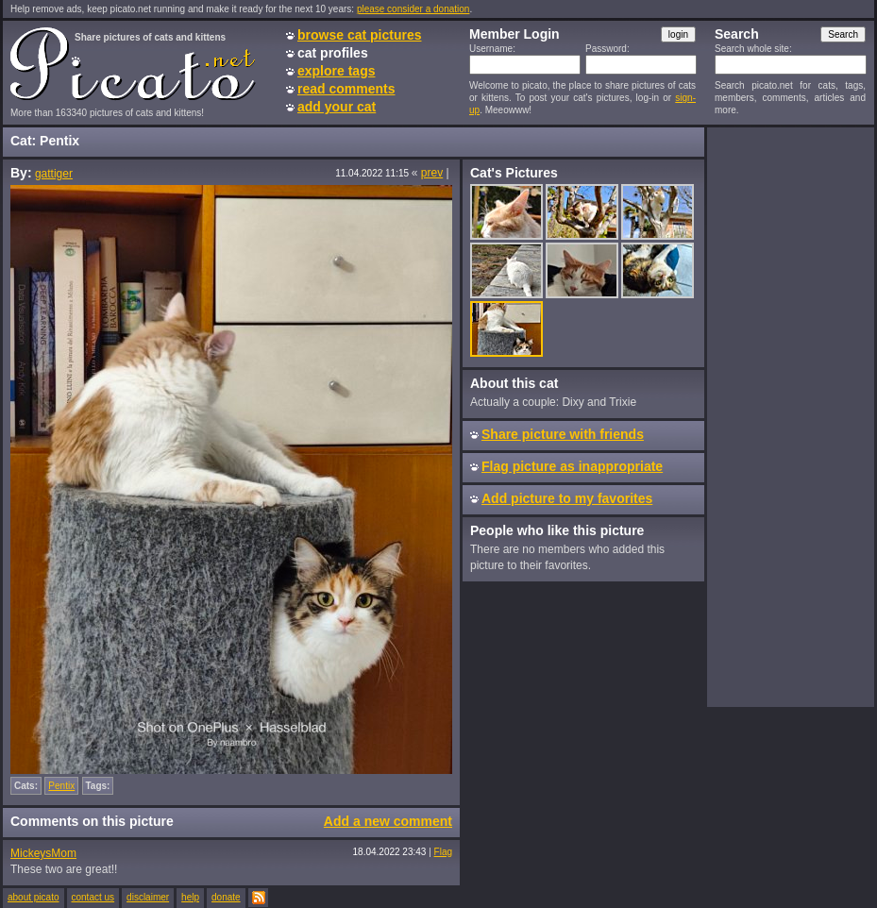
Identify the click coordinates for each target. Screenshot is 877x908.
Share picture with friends (562, 434)
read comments (346, 88)
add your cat (336, 106)
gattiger (54, 173)
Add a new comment (388, 821)
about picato (33, 897)
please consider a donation (413, 9)
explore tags (336, 70)
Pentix (61, 786)
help (190, 897)
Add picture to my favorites (566, 498)
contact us (93, 897)
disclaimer (147, 897)
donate (226, 897)
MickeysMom (43, 853)
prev (432, 172)
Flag (443, 852)
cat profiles (332, 52)
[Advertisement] (790, 416)
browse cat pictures (359, 34)
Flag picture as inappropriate (572, 466)
